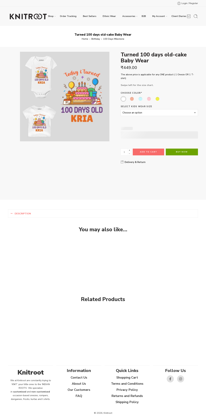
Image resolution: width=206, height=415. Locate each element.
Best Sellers (89, 16)
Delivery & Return (133, 162)
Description (23, 213)
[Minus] (129, 153)
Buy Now (182, 152)
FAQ (78, 396)
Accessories (128, 16)
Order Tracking (68, 16)
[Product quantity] (124, 152)
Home (85, 38)
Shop (50, 16)
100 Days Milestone (113, 38)
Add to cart (148, 152)
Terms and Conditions (127, 383)
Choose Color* (131, 93)
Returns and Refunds (127, 396)
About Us (79, 383)
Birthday (95, 38)
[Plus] (129, 150)
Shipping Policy (127, 402)
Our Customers (79, 390)
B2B (144, 16)
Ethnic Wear (109, 16)
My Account (158, 16)
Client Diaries (178, 16)
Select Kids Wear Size (136, 106)
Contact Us (79, 377)
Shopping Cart (127, 377)
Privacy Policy (127, 390)
